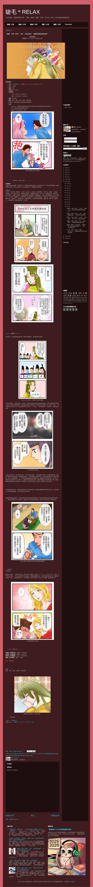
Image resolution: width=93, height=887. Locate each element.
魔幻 (70, 303)
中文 (83, 300)
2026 (66, 167)
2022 (66, 177)
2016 (11, 753)
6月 (68, 195)
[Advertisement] (77, 41)
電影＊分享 (45, 24)
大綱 (14, 753)
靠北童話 (23, 755)
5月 (68, 197)
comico (31, 755)
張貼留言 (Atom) (14, 819)
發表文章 (67, 138)
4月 (68, 199)
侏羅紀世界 (80, 301)
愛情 (10, 755)
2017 (64, 300)
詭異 (86, 301)
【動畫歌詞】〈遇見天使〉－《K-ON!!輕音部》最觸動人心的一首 (26, 829)
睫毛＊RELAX (23, 12)
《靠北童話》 (14, 720)
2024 (66, 172)
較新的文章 (10, 816)
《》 (15, 84)
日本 (17, 753)
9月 (68, 188)
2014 (85, 295)
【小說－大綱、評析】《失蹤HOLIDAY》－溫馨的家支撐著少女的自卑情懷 (76, 231)
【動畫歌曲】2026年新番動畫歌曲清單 (59, 829)
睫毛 (73, 158)
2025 (66, 170)
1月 (68, 206)
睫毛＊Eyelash (77, 127)
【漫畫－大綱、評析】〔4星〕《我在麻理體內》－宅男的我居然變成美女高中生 (30, 849)
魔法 (67, 299)
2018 (66, 238)
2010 (71, 301)
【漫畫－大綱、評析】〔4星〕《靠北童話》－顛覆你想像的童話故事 (76, 221)
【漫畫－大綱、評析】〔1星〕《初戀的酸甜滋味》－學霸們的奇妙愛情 (76, 214)
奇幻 (43, 753)
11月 (68, 185)
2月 (68, 204)
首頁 (32, 816)
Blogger (73, 881)
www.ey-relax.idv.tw (75, 161)
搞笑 (13, 755)
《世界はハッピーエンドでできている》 (23, 722)
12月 (68, 183)
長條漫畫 (47, 753)
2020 (66, 181)
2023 (66, 174)
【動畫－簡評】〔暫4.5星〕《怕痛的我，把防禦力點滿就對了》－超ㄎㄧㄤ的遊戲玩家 (76, 226)
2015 (80, 297)
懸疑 (73, 299)
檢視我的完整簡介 (76, 131)
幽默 (51, 753)
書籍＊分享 (33, 24)
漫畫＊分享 (10, 24)
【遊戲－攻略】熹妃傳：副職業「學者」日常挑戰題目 (23, 860)
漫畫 (16, 755)
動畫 (75, 293)
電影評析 (70, 300)
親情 (27, 755)
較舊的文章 (55, 816)
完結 (40, 753)
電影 (85, 297)
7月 (68, 192)
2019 (66, 236)
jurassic (75, 301)
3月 (68, 202)
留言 (66, 141)
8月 (68, 190)
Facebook (68, 24)
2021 (66, 179)
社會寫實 (77, 300)
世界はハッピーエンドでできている (28, 753)
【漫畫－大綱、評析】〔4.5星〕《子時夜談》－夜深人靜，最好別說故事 (76, 218)
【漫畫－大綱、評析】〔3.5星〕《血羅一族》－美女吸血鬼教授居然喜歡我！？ (76, 210)
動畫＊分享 (22, 24)
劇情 (19, 755)
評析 (7, 755)
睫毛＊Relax (68, 107)
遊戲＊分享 (57, 24)
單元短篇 (55, 753)
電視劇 (66, 303)
